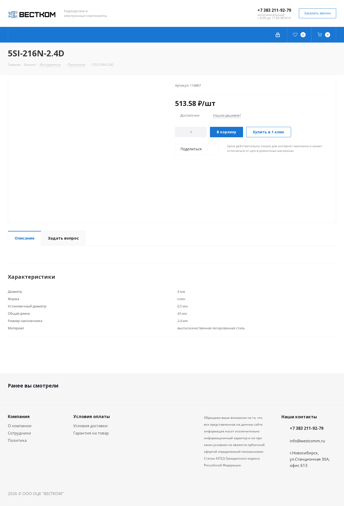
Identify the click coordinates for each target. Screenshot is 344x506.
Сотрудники (19, 433)
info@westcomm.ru (307, 440)
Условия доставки (90, 425)
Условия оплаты (91, 416)
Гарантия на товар (91, 433)
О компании (20, 425)
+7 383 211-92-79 (274, 10)
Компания (19, 416)
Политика (17, 440)
